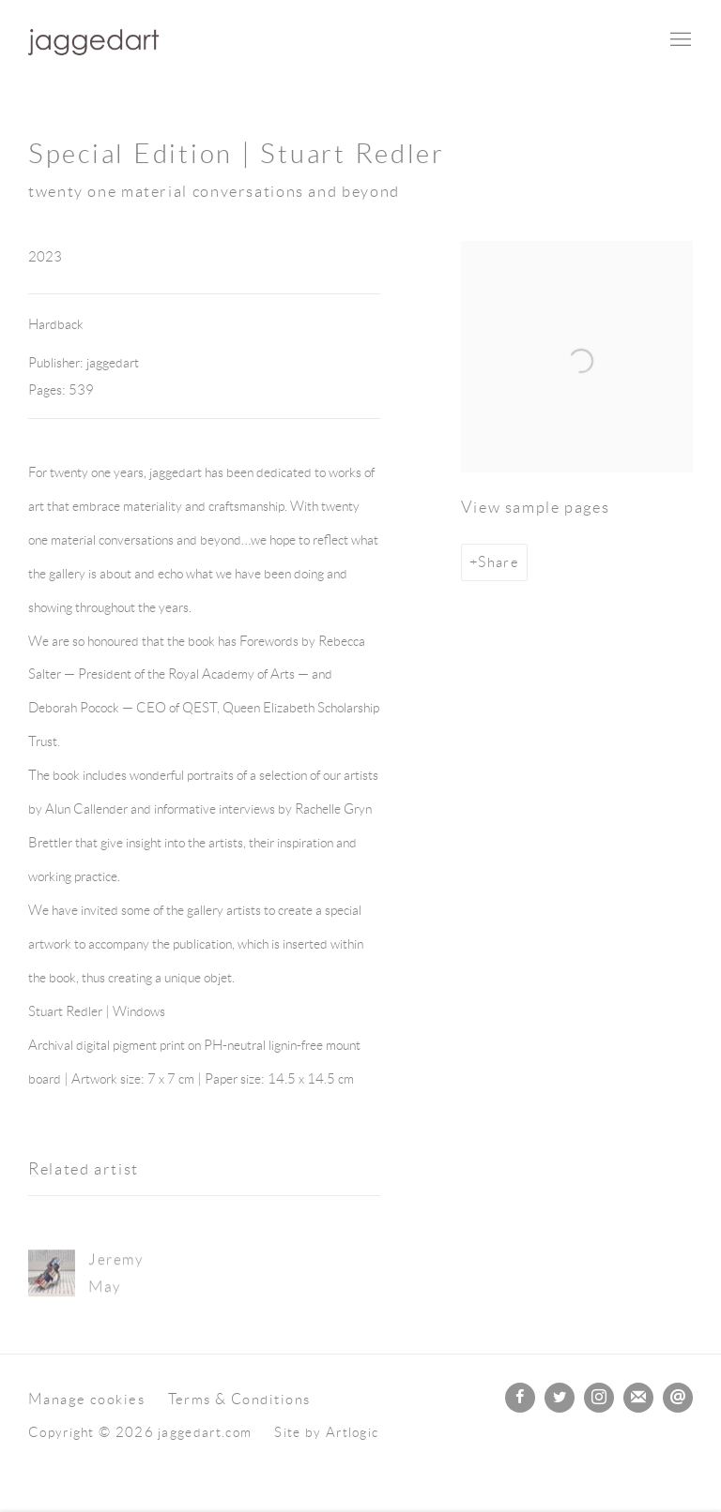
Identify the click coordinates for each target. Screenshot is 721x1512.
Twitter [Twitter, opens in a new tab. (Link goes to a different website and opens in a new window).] (560, 1398)
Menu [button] (679, 40)
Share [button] (498, 562)
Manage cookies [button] (86, 1399)
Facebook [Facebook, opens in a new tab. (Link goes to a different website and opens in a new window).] (520, 1398)
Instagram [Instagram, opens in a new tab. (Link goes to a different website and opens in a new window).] (599, 1398)
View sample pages (535, 507)
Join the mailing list (638, 1398)
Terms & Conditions (239, 1399)
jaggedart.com (94, 40)
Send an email (678, 1398)
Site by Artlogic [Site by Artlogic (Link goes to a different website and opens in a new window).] (326, 1432)
